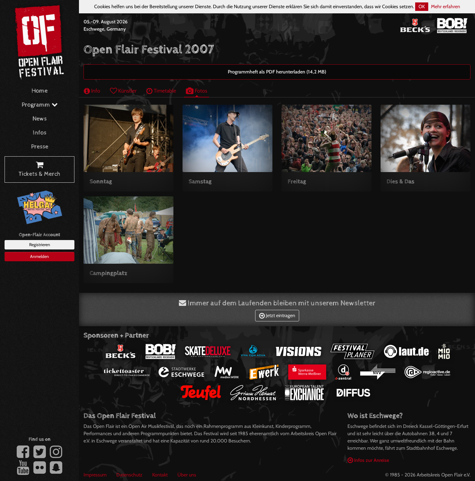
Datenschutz (129, 475)
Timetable (161, 90)
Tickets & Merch (39, 170)
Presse (39, 146)
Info (92, 90)
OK (422, 6)
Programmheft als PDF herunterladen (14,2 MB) (277, 72)
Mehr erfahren (445, 6)
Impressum (95, 475)
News (39, 118)
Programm (40, 104)
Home (40, 90)
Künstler (123, 90)
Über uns (186, 475)
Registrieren (39, 244)
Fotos (196, 90)
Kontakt (160, 475)
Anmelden (39, 256)
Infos (39, 132)
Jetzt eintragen (277, 315)
